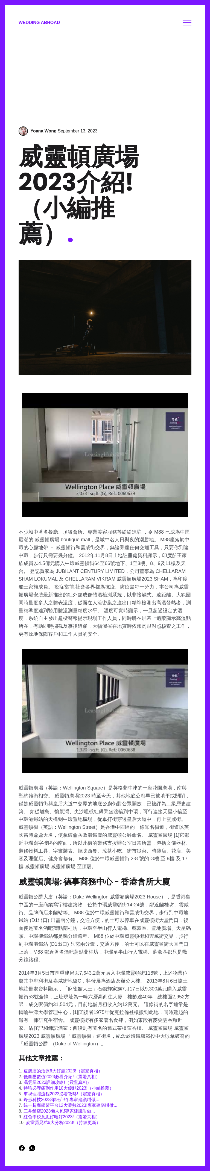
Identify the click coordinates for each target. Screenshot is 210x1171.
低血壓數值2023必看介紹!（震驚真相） (62, 1076)
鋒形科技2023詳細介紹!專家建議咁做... (61, 1099)
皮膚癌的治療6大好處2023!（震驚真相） (63, 1071)
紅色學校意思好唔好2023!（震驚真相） (62, 1116)
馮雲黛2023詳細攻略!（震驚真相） (57, 1082)
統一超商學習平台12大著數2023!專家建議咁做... (70, 1105)
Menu (187, 22)
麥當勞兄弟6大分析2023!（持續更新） (63, 1122)
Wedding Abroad (39, 22)
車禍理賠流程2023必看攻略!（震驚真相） (64, 1094)
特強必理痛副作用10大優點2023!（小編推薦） (69, 1088)
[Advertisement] (105, 77)
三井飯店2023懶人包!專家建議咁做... (59, 1111)
